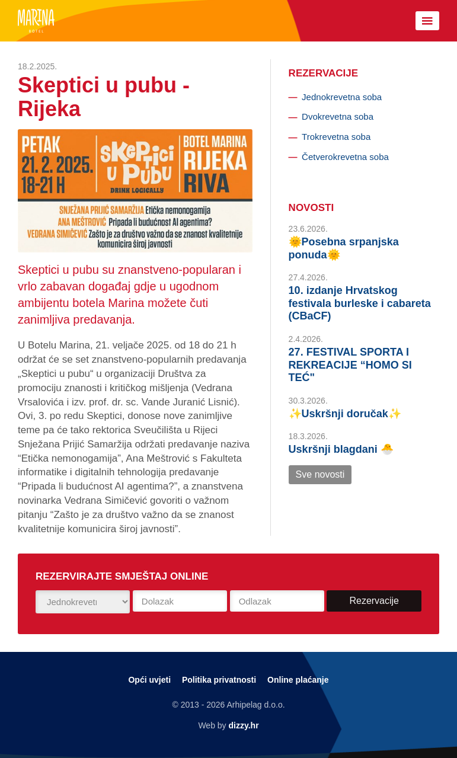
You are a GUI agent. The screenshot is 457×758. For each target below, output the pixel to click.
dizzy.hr (244, 725)
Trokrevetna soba (336, 137)
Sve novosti (320, 474)
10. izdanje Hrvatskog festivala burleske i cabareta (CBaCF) (360, 303)
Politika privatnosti (219, 680)
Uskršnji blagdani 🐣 (341, 449)
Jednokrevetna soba (342, 97)
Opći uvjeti (149, 680)
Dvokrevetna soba (337, 116)
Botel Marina (36, 21)
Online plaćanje (297, 680)
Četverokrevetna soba (345, 157)
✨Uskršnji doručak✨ (345, 414)
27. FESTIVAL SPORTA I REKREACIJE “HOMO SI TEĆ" (350, 364)
